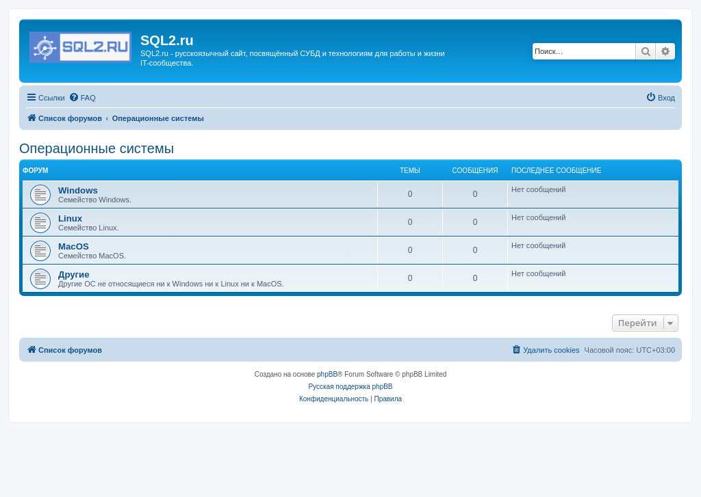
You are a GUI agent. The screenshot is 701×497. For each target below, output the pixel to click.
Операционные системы (96, 148)
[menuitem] (82, 98)
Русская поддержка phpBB (350, 386)
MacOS (73, 246)
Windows (78, 190)
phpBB (327, 374)
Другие (74, 274)
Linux (70, 218)
